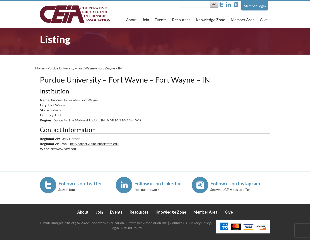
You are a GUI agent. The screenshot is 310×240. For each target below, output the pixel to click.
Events (161, 19)
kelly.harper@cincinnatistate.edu (94, 144)
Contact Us (178, 223)
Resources (181, 19)
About (131, 19)
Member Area (242, 19)
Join (145, 19)
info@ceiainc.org (64, 223)
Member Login (255, 6)
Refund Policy (131, 228)
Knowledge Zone (210, 19)
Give (264, 19)
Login (115, 228)
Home (39, 68)
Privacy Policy (200, 223)
